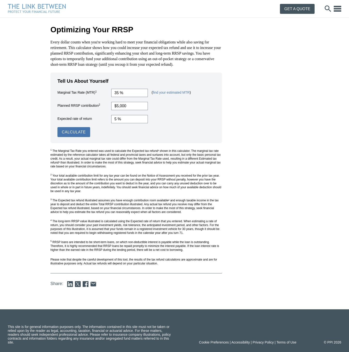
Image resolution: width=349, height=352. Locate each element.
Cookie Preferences (214, 342)
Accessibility (240, 342)
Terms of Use (286, 342)
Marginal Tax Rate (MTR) (77, 92)
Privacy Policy (263, 342)
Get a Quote (297, 9)
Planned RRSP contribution (78, 105)
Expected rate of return (74, 119)
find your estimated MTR (171, 92)
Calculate (74, 132)
